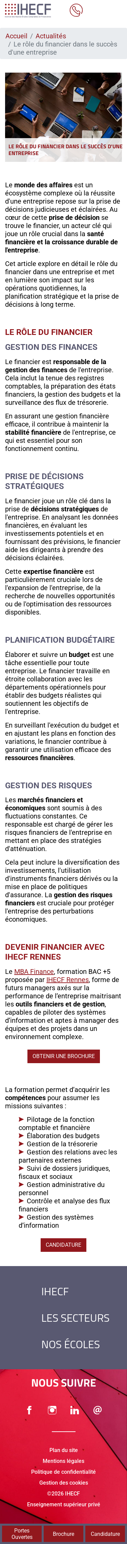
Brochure (63, 1534)
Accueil (16, 36)
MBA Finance (34, 971)
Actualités (51, 36)
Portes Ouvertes (22, 1533)
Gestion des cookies (63, 1483)
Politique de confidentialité (63, 1472)
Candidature (63, 1245)
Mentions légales (63, 1461)
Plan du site (63, 1450)
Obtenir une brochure (64, 1056)
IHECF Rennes (67, 980)
